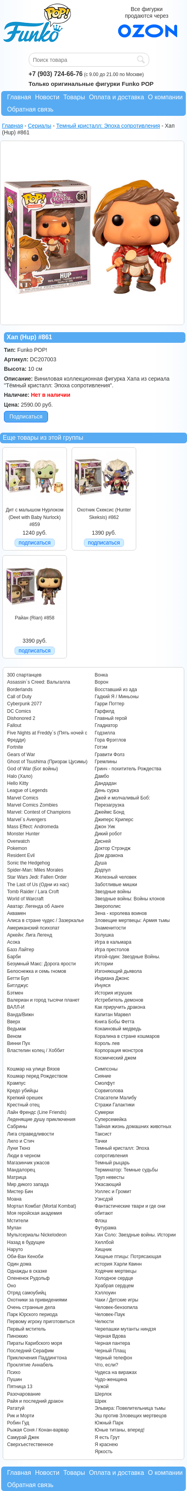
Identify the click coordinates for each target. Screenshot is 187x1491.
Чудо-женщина (111, 1379)
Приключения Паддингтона (37, 1358)
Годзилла (105, 733)
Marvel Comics (22, 798)
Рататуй (15, 1408)
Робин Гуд (18, 1423)
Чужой (102, 1386)
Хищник (103, 1249)
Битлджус (17, 985)
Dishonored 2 (21, 718)
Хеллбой (104, 1242)
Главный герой (111, 718)
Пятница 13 (19, 1386)
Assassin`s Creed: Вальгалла (38, 682)
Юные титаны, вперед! (120, 1430)
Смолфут (105, 1083)
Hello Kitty (17, 783)
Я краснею (106, 1444)
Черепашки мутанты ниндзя (125, 1329)
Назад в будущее (26, 1242)
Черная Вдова (110, 1336)
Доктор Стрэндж (113, 848)
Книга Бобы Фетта (115, 1021)
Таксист (103, 1134)
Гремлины (106, 761)
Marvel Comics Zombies (32, 805)
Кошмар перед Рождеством (37, 1076)
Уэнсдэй (104, 1199)
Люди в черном (24, 1155)
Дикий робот (108, 834)
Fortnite (15, 747)
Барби (14, 956)
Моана (14, 1199)
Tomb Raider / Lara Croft (33, 891)
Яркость (104, 1451)
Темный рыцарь (112, 1163)
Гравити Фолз (110, 754)
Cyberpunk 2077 (24, 703)
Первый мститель (26, 1329)
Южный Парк (109, 1423)
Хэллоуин (105, 1293)
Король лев (107, 1043)
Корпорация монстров (119, 1050)
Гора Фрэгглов (110, 740)
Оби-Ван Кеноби (25, 1256)
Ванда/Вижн (20, 1014)
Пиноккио (17, 1336)
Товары (74, 97)
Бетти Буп (18, 978)
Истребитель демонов (119, 1000)
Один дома (19, 1264)
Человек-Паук (110, 1314)
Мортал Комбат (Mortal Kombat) (41, 1206)
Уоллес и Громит (113, 1191)
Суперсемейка (111, 1119)
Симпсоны (106, 1069)
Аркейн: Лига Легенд (29, 935)
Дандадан (106, 783)
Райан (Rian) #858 (34, 618)
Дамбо (102, 776)
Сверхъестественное (30, 1444)
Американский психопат (33, 928)
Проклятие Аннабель (30, 1365)
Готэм (101, 747)
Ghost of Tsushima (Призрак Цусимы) (47, 761)
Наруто (15, 1249)
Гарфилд (105, 711)
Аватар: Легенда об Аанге (35, 906)
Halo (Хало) (20, 776)
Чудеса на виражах (116, 1372)
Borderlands (20, 689)
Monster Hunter (23, 834)
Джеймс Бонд (109, 812)
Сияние (103, 1076)
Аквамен (16, 913)
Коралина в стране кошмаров (127, 1036)
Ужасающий (108, 1184)
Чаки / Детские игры (117, 1300)
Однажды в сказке (27, 1271)
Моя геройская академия (34, 1213)
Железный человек (116, 877)
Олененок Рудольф (28, 1278)
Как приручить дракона (120, 1007)
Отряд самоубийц (26, 1293)
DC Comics (19, 711)
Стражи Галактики (115, 1105)
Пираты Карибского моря (34, 1343)
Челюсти (104, 1321)
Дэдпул (103, 870)
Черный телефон (113, 1358)
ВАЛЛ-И (15, 1007)
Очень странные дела (31, 1307)
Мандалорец (21, 1170)
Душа (101, 863)
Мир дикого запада (28, 1184)
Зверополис (108, 906)
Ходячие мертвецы (116, 1271)
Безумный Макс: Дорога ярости (41, 964)
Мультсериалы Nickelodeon (37, 1235)
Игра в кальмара (113, 942)
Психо (13, 1372)
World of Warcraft (25, 899)
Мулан (14, 1228)
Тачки (101, 1141)
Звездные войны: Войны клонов (130, 899)
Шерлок (103, 1394)
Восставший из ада (116, 689)
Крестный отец (23, 1105)
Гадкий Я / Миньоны (117, 696)
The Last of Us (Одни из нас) (38, 884)
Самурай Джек (23, 1437)
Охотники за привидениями (37, 1300)
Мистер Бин (20, 1191)
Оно (11, 1285)
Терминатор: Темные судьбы (126, 1170)
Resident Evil (21, 855)
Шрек (101, 1401)
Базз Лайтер (20, 949)
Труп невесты (109, 1177)
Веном (14, 1036)
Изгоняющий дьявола (118, 971)
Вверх (13, 1021)
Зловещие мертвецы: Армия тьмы (132, 920)
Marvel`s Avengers (26, 819)
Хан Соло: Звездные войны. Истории (135, 1235)
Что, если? (106, 1365)
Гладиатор (106, 725)
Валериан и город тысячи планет (43, 1000)
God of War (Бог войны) (32, 769)
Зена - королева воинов (121, 913)
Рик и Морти (20, 1415)
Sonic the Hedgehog (28, 863)
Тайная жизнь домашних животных (133, 1126)
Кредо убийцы (22, 1090)
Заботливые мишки (116, 884)
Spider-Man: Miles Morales (35, 870)
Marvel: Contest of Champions (38, 812)
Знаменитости (110, 928)
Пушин (14, 1379)
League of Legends (27, 790)
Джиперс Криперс (114, 819)
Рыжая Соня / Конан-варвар (38, 1430)
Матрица (16, 1177)
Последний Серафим (30, 1350)
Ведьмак (16, 1029)
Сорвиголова (109, 1090)
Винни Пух (18, 1043)
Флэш (101, 1220)
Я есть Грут (107, 1437)
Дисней (103, 841)
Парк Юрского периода (32, 1314)
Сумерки (104, 1112)
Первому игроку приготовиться (41, 1321)
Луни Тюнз (18, 1148)
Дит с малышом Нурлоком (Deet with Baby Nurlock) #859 (34, 517)
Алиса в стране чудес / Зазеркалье (45, 920)
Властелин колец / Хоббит (36, 1050)
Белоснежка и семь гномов (36, 971)
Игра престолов (112, 949)
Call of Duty (19, 696)
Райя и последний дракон (35, 1401)
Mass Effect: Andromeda (33, 826)
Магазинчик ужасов (28, 1163)
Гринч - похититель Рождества (128, 769)
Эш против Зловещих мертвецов (131, 1415)
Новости (47, 97)
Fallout (14, 725)
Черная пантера (112, 1343)
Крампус (16, 1083)
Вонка (101, 675)
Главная (19, 97)
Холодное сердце (114, 1278)
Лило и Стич (20, 1141)
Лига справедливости (30, 1134)
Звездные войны (113, 891)
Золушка (104, 935)
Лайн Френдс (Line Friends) (37, 1112)
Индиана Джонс (112, 978)
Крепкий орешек (25, 1098)
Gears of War (21, 754)
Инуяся (103, 985)
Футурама (106, 1228)
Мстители (17, 1220)
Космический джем (116, 1058)
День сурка (107, 790)
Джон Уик (105, 826)
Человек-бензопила (116, 1307)
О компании (165, 97)
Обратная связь (30, 109)
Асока (13, 942)
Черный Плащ (110, 1350)
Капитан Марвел (113, 1014)
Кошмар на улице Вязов (33, 1069)
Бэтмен (15, 993)
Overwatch (18, 841)
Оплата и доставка (116, 97)
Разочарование (24, 1394)
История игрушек (113, 993)
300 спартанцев (24, 675)
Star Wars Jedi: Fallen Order (37, 877)
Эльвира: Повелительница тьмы (130, 1408)
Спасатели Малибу (116, 1098)
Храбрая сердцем (114, 1285)
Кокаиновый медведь (118, 1029)
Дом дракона (109, 855)
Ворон (102, 682)
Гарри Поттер (109, 703)
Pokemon (17, 848)
